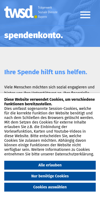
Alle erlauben (50, 165)
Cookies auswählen (50, 187)
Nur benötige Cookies (50, 176)
